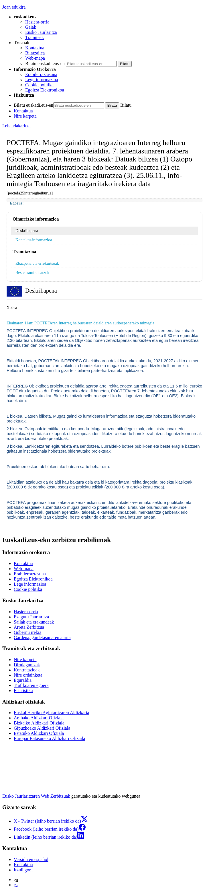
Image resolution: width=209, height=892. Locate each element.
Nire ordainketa (28, 675)
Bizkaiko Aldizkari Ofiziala (39, 722)
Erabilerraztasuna (41, 74)
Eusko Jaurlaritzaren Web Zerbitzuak (36, 796)
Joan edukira (13, 7)
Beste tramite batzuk (32, 272)
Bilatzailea (35, 52)
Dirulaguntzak (27, 664)
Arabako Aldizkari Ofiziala (39, 717)
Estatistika (23, 690)
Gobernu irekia (27, 632)
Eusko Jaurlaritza (41, 32)
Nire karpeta (25, 116)
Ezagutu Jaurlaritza (31, 616)
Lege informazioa (30, 584)
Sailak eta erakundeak (34, 622)
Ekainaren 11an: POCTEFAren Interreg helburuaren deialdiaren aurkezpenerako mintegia (80, 323)
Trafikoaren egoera (31, 685)
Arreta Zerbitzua (29, 627)
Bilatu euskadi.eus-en (45, 63)
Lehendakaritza (16, 125)
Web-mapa (35, 58)
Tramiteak (34, 37)
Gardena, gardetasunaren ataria (42, 637)
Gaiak (30, 27)
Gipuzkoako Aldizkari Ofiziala (42, 728)
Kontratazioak (27, 669)
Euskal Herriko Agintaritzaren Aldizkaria (51, 712)
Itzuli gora (23, 869)
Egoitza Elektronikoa (44, 89)
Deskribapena (26, 230)
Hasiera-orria (37, 22)
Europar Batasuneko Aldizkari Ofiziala (49, 738)
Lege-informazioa (41, 79)
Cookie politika (39, 84)
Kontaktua (34, 47)
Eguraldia (22, 680)
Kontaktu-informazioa (33, 239)
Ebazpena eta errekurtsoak (37, 263)
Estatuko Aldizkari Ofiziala (39, 733)
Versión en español (31, 859)
